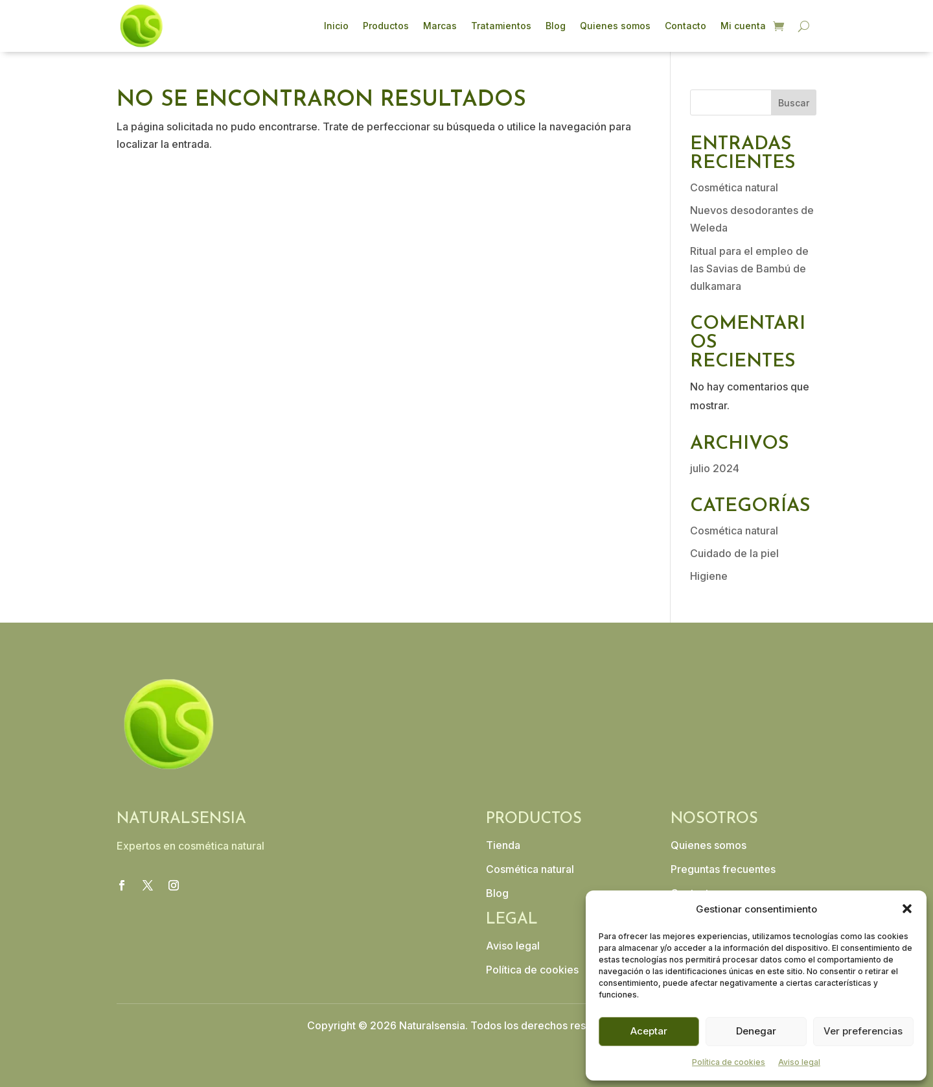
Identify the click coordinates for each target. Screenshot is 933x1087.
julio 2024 (714, 468)
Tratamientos (501, 25)
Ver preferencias (863, 1031)
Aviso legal (799, 1062)
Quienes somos (615, 25)
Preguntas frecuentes (723, 869)
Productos (386, 25)
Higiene (709, 575)
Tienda (503, 845)
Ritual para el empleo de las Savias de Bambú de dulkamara (749, 269)
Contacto (685, 25)
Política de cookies (728, 1062)
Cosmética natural (734, 187)
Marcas (440, 25)
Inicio (336, 25)
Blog (556, 25)
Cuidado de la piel (734, 553)
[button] (907, 908)
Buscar (793, 102)
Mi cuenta (743, 25)
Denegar (756, 1031)
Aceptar (648, 1031)
